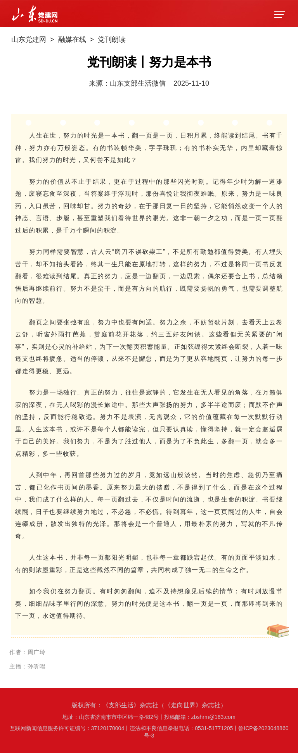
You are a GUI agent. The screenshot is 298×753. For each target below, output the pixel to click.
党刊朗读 (112, 39)
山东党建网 (28, 39)
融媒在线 (72, 39)
